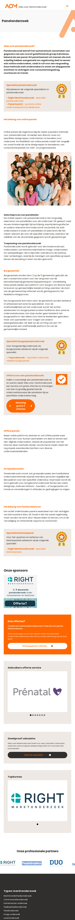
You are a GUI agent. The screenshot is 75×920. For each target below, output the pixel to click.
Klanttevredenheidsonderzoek (18, 896)
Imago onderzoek (12, 914)
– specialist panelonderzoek (26, 99)
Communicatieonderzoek (16, 900)
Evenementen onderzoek (15, 903)
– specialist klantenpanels (26, 550)
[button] (67, 6)
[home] (25, 6)
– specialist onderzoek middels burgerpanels (27, 359)
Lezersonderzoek (11, 918)
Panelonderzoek (11, 911)
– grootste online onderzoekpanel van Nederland (23, 106)
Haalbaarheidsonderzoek (15, 907)
